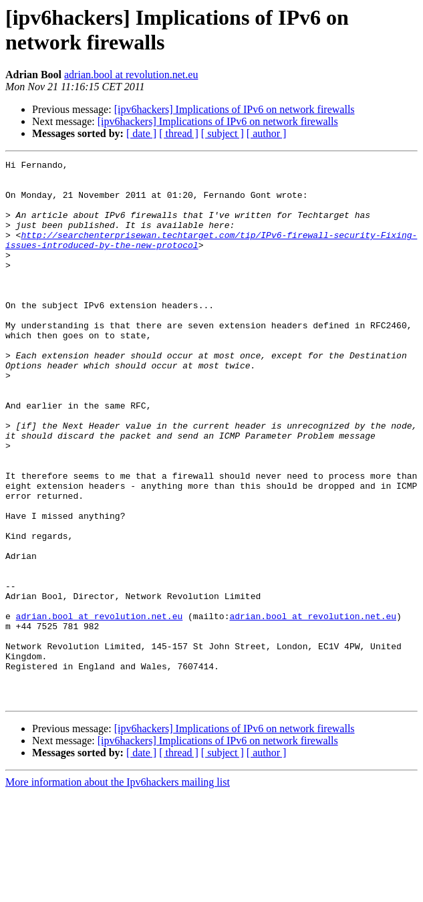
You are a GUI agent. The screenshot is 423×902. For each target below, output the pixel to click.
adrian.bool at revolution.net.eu (131, 74)
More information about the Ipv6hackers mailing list (117, 890)
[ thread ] (178, 133)
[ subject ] (222, 133)
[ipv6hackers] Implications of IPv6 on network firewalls (234, 109)
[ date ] (141, 133)
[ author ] (267, 133)
